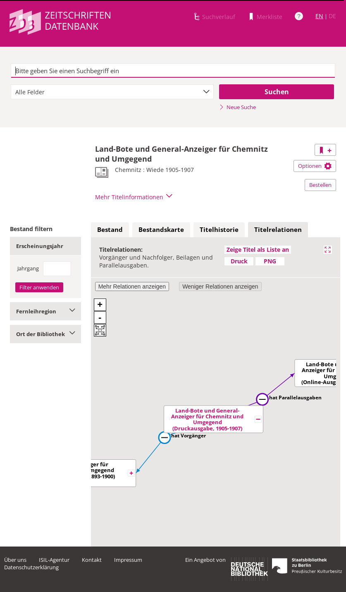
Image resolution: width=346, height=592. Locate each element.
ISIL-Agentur (54, 559)
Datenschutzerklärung (31, 567)
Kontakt (92, 559)
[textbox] (173, 70)
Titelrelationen (278, 229)
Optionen (315, 165)
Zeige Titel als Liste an (258, 249)
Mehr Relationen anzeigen (132, 286)
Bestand (110, 229)
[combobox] (112, 91)
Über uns (15, 559)
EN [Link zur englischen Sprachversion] (319, 16)
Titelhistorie (219, 229)
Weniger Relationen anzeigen (220, 286)
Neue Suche (237, 107)
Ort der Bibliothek (45, 334)
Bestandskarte (161, 229)
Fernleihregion (45, 311)
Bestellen (320, 185)
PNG (270, 261)
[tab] (110, 230)
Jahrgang (28, 268)
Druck (239, 261)
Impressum (128, 559)
